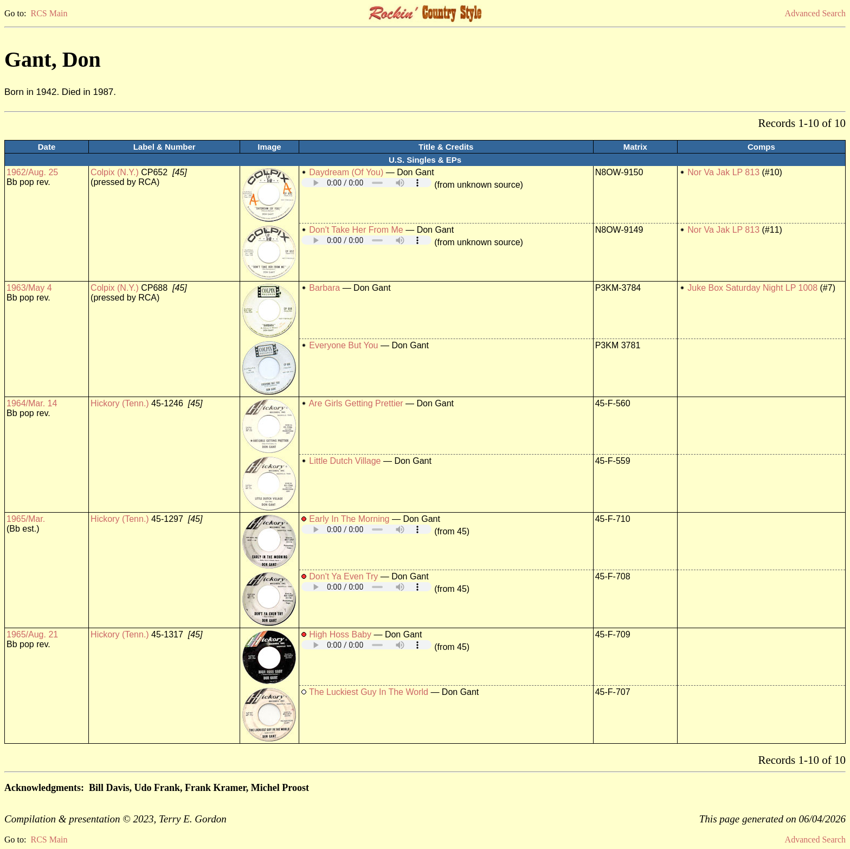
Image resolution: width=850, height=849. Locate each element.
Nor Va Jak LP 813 (723, 172)
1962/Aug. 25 (32, 172)
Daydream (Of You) (346, 172)
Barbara (324, 287)
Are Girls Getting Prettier (355, 403)
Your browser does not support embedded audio (366, 182)
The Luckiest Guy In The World (368, 692)
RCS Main (48, 13)
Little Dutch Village (345, 460)
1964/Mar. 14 (32, 403)
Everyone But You (343, 345)
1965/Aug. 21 (32, 634)
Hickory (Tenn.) (120, 403)
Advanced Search (815, 13)
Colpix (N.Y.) (115, 172)
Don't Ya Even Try (343, 576)
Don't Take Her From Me (356, 229)
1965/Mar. (26, 519)
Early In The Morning (349, 519)
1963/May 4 (29, 287)
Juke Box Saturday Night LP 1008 (752, 287)
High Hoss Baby (340, 634)
